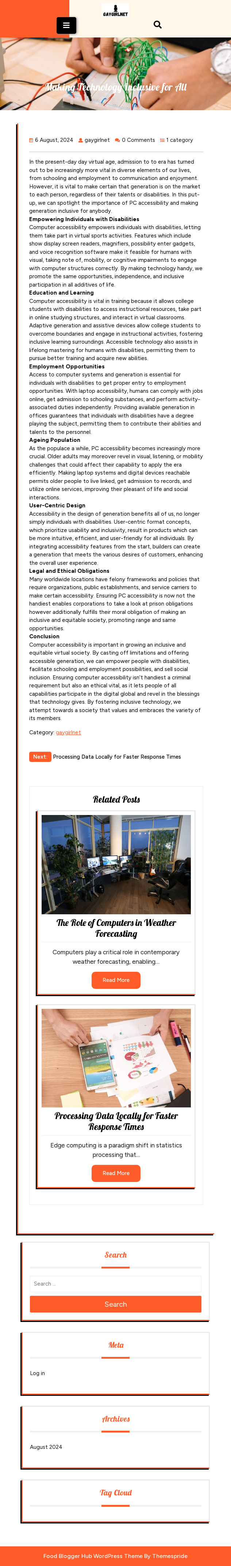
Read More (116, 980)
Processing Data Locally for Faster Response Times (116, 1121)
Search (115, 1304)
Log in (37, 1373)
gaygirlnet (68, 732)
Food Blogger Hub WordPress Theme (93, 1556)
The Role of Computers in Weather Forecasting (116, 928)
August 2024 (46, 1447)
